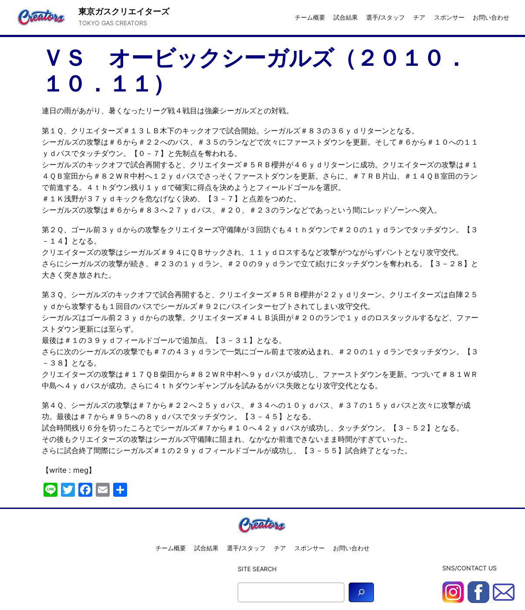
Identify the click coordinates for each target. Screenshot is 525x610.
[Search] (361, 592)
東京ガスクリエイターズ (123, 12)
